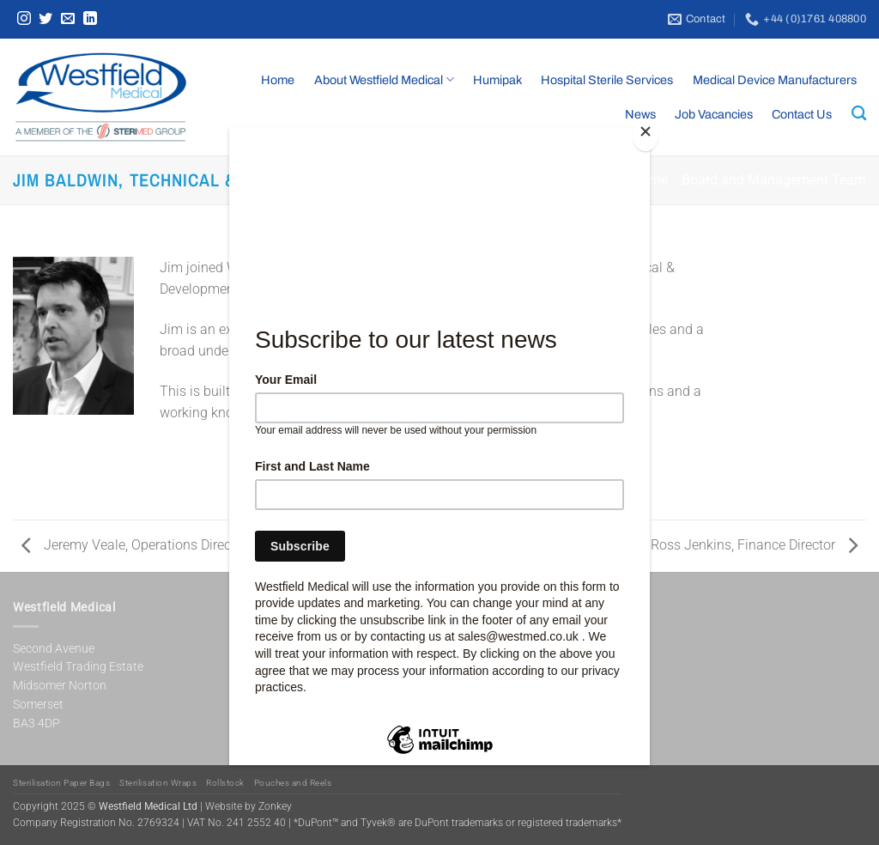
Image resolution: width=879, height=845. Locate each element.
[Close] (645, 135)
